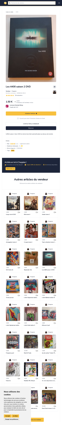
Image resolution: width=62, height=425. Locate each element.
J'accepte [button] (7, 416)
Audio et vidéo (9, 12)
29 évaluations (18, 95)
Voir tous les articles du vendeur (31, 420)
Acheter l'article (31, 113)
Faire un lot (10, 168)
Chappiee (13, 91)
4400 (13, 150)
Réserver (31, 128)
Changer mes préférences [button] (11, 419)
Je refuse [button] (15, 416)
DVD (17, 12)
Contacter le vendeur (31, 124)
